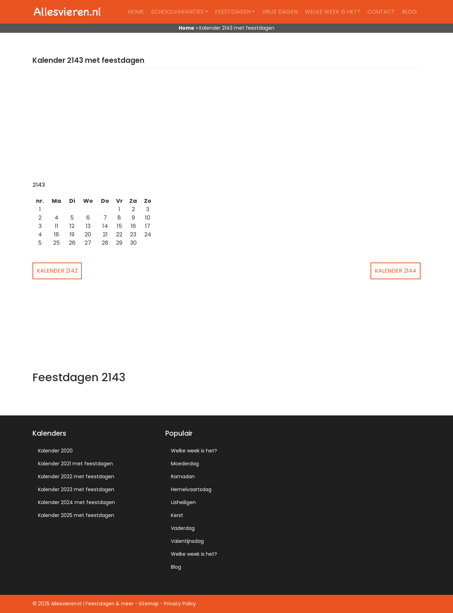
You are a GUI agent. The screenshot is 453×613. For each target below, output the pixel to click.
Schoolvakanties (177, 12)
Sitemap (149, 603)
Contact (381, 12)
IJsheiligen (183, 502)
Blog (409, 12)
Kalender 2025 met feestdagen (76, 515)
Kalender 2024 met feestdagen (76, 502)
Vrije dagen (280, 12)
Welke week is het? (332, 12)
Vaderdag (183, 528)
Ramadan (183, 476)
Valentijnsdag (187, 541)
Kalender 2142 (57, 271)
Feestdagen (233, 12)
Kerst (177, 515)
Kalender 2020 (55, 450)
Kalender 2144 (395, 271)
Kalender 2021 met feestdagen (75, 463)
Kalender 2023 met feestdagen (76, 489)
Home (136, 12)
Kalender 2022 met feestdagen (76, 476)
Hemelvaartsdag (191, 489)
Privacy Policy (180, 603)
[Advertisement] (226, 129)
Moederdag (185, 463)
